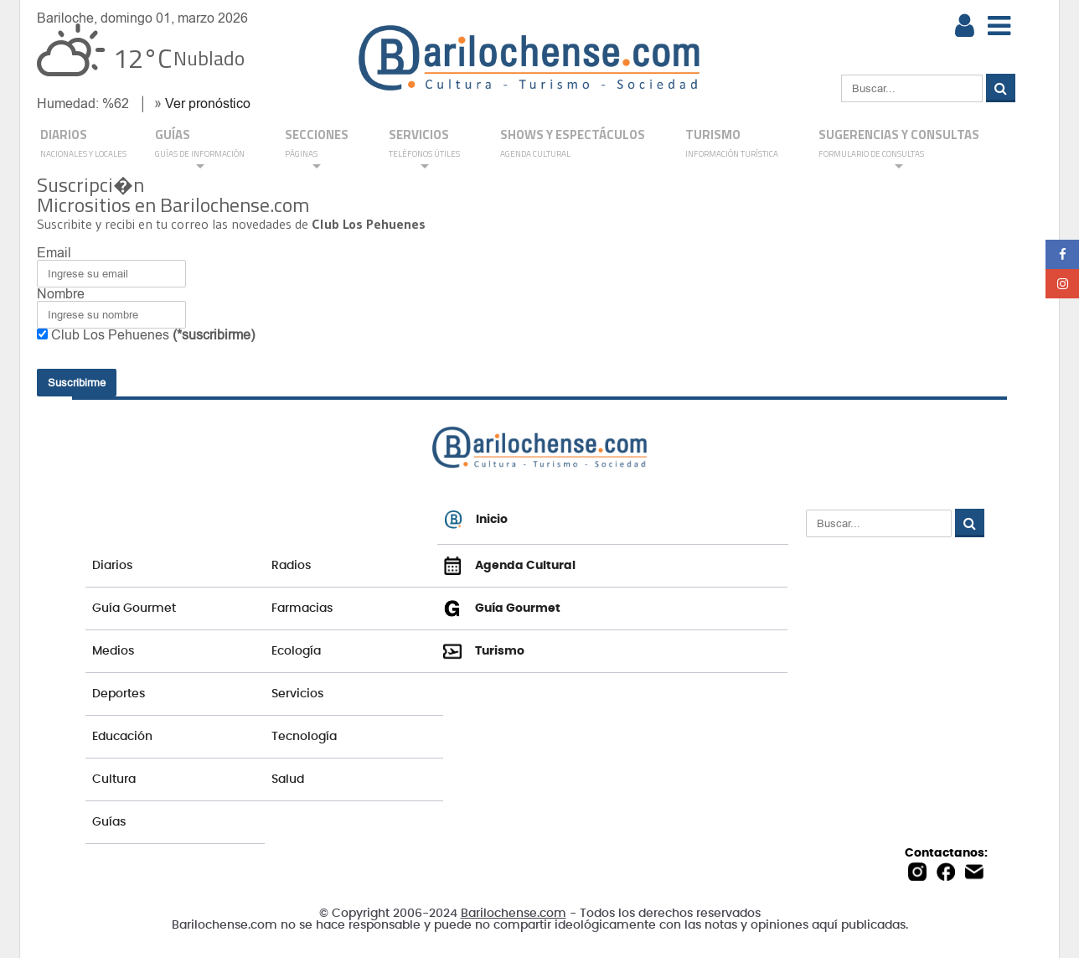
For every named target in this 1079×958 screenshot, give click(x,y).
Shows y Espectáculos (572, 144)
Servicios (297, 694)
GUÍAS (200, 149)
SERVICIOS (424, 149)
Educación (122, 737)
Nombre (61, 294)
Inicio (476, 519)
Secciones (316, 149)
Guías (109, 822)
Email (54, 253)
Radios (291, 566)
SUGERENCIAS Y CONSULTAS (898, 149)
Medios (113, 651)
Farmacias (302, 608)
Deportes (118, 694)
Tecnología (304, 737)
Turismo (731, 144)
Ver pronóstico (207, 103)
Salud (287, 779)
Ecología (296, 651)
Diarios (112, 566)
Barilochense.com (513, 913)
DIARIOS (83, 144)
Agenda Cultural (509, 566)
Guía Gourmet (134, 608)
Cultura (114, 779)
